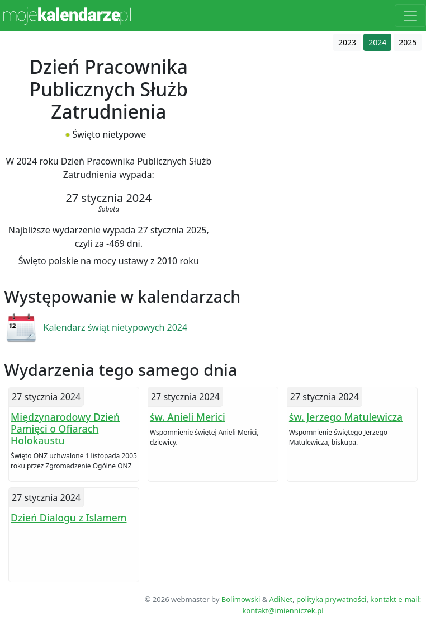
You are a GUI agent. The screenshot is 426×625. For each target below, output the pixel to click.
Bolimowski (241, 599)
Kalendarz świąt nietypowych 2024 (116, 327)
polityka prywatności (331, 599)
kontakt (383, 599)
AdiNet (281, 599)
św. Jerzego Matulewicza (346, 417)
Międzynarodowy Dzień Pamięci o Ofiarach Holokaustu (65, 428)
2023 (347, 42)
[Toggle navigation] (410, 15)
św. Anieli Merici (187, 417)
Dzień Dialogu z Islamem (68, 517)
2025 (407, 42)
